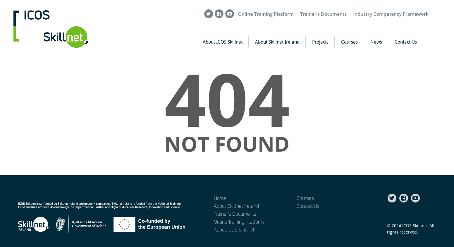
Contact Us (406, 42)
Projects (320, 42)
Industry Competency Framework (391, 14)
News (376, 42)
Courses (349, 42)
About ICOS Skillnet (223, 42)
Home (220, 198)
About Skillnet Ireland (277, 42)
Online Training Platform (266, 14)
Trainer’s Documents (323, 14)
